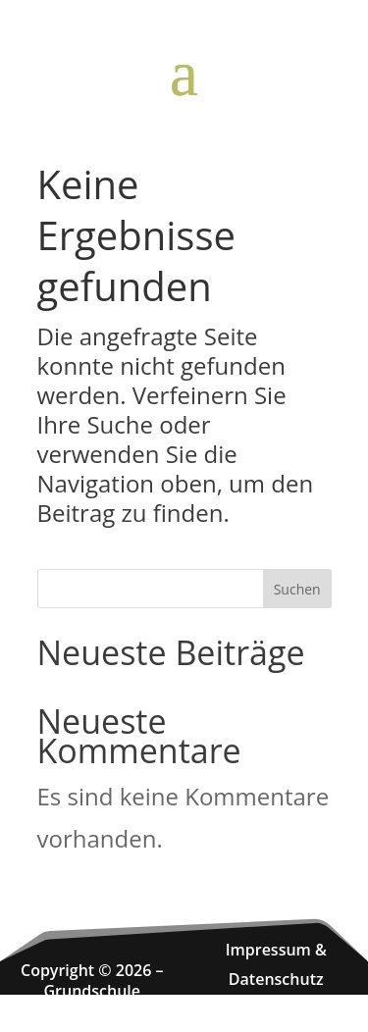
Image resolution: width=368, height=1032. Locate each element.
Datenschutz (276, 979)
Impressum (268, 949)
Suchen (297, 589)
